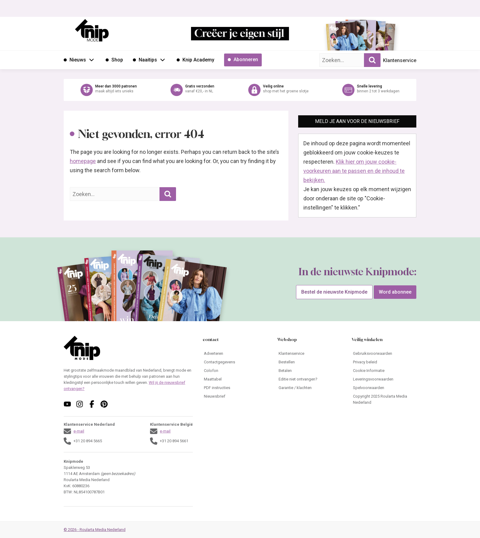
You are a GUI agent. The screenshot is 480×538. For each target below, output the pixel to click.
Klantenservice (399, 60)
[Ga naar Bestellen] (309, 362)
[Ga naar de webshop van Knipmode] (240, 90)
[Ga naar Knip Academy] (195, 60)
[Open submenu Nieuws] (91, 59)
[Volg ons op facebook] (92, 404)
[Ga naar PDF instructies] (235, 388)
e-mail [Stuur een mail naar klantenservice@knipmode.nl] (78, 431)
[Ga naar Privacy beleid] (384, 362)
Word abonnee (395, 292)
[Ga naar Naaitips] (145, 60)
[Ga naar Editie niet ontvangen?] (309, 379)
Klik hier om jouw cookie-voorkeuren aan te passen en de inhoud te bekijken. (354, 170)
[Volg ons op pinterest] (104, 404)
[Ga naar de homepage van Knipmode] (92, 30)
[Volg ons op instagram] (79, 404)
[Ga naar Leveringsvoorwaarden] (384, 379)
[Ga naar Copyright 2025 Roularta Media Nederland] (384, 399)
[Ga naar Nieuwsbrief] (235, 396)
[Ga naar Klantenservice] (309, 353)
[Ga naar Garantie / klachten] (309, 388)
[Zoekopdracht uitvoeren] (372, 60)
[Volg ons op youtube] (67, 404)
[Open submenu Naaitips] (162, 59)
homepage (83, 161)
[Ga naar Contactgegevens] (235, 362)
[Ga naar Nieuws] (75, 60)
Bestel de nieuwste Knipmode (334, 292)
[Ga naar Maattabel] (235, 379)
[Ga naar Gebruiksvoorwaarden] (384, 353)
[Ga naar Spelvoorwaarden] (384, 388)
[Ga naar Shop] (114, 60)
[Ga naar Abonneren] (243, 60)
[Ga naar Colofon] (235, 370)
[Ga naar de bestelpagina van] (342, 38)
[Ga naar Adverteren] (235, 353)
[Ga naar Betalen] (309, 370)
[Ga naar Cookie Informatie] (384, 370)
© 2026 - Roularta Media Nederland (95, 529)
